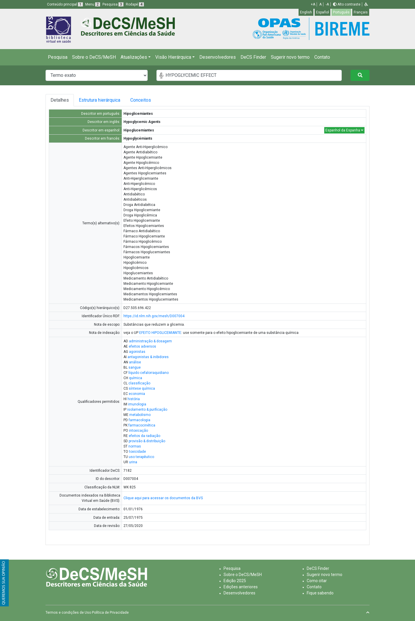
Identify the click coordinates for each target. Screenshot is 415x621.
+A (313, 4)
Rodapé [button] (135, 4)
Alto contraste (346, 4)
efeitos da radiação (144, 436)
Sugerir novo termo (290, 57)
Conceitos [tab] (145, 100)
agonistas (137, 352)
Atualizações (134, 57)
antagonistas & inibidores (148, 357)
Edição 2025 (235, 580)
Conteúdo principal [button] (65, 4)
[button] (366, 4)
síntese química (142, 388)
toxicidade (137, 452)
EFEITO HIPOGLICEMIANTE (160, 333)
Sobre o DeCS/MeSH (94, 57)
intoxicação (138, 431)
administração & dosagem (150, 341)
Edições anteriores (241, 586)
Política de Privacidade (110, 612)
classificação (139, 383)
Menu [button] (92, 4)
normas (134, 446)
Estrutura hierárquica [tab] (100, 100)
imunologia (137, 404)
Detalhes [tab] (59, 100)
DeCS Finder (253, 57)
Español (322, 12)
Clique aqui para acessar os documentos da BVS (163, 498)
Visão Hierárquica (173, 57)
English (306, 12)
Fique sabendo (320, 593)
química (135, 378)
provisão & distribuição (147, 441)
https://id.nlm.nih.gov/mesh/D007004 (153, 316)
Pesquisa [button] (112, 4)
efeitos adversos (142, 346)
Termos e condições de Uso (68, 612)
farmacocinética (141, 425)
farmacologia (139, 420)
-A (327, 4)
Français (361, 12)
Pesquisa (57, 57)
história (134, 399)
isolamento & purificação (147, 409)
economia (137, 394)
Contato (322, 57)
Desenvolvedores (217, 57)
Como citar (317, 580)
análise (135, 362)
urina (133, 462)
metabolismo (140, 415)
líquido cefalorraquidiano (148, 373)
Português (341, 12)
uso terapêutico (141, 457)
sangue (134, 367)
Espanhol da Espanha (344, 130)
